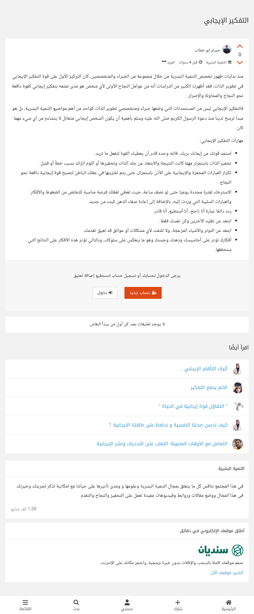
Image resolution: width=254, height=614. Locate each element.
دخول (104, 293)
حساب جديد (143, 293)
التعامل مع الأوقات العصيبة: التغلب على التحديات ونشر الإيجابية (161, 443)
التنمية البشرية (218, 62)
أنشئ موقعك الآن (227, 573)
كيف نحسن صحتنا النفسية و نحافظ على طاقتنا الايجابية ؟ (168, 425)
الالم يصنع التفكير (209, 387)
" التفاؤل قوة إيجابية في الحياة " (193, 406)
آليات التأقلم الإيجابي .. (203, 368)
